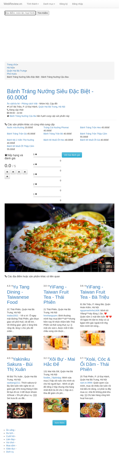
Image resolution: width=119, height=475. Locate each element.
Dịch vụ (10, 451)
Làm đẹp (10, 439)
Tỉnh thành (33, 4)
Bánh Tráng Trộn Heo (90, 127)
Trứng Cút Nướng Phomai (56, 127)
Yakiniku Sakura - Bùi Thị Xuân (20, 364)
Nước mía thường (15, 127)
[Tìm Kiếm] (42, 13)
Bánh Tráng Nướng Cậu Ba (23, 116)
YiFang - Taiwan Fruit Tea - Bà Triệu (94, 292)
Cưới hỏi (10, 436)
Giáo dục (10, 448)
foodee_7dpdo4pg (52, 377)
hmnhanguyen (50, 315)
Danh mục (49, 4)
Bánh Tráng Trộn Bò (53, 133)
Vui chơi (10, 442)
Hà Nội (61, 106)
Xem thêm (59, 422)
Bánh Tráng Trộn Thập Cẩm (93, 133)
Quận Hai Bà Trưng (47, 106)
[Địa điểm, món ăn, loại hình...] (20, 13)
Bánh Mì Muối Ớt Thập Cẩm (20, 146)
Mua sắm (10, 445)
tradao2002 (12, 315)
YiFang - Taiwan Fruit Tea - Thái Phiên (56, 294)
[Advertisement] (59, 38)
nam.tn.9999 (86, 382)
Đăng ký (64, 4)
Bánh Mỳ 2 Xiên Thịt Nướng (20, 140)
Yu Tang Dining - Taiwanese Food (18, 294)
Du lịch (9, 433)
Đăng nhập (77, 4)
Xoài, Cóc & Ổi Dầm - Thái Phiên (95, 364)
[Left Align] (7, 172)
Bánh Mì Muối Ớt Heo (54, 140)
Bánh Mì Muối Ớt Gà (90, 140)
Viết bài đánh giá (72, 155)
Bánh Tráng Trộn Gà (17, 133)
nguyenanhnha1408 (89, 310)
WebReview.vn (13, 3)
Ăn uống (10, 430)
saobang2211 (13, 382)
